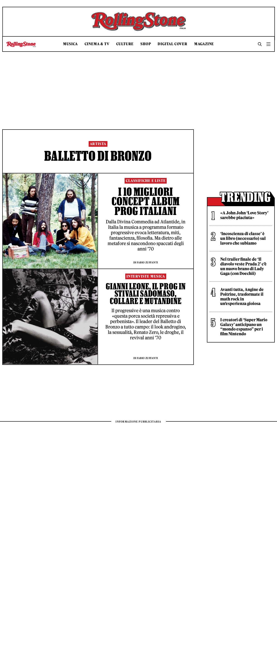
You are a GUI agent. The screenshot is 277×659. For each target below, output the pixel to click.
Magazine (204, 44)
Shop (145, 44)
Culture (125, 44)
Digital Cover (172, 44)
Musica (70, 44)
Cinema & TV (97, 44)
